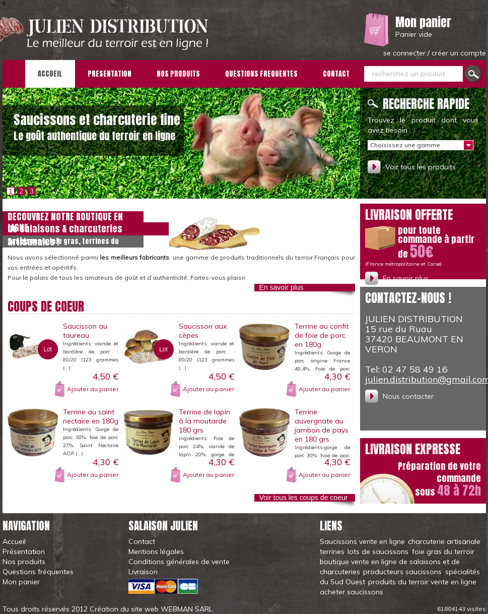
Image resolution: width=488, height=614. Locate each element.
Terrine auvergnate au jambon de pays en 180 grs (321, 425)
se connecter (405, 52)
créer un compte (459, 52)
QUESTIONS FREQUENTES (261, 74)
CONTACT (336, 74)
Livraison (143, 571)
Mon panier (423, 22)
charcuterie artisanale (444, 541)
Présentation (24, 551)
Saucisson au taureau (85, 331)
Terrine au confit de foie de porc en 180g (321, 335)
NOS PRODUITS (178, 74)
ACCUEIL (50, 74)
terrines (332, 551)
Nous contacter (408, 396)
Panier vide (413, 34)
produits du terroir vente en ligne (422, 581)
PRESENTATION (109, 74)
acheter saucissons (351, 591)
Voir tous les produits (420, 166)
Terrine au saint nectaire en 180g (90, 416)
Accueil (14, 541)
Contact (141, 541)
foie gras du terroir (443, 551)
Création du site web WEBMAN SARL (151, 608)
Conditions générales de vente (179, 561)
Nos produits (24, 561)
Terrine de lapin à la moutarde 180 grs (204, 421)
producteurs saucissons (402, 571)
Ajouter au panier (92, 389)
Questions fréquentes (38, 571)
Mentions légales (156, 551)
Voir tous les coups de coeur (303, 498)
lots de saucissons (377, 551)
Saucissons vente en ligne (362, 541)
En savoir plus (281, 287)
